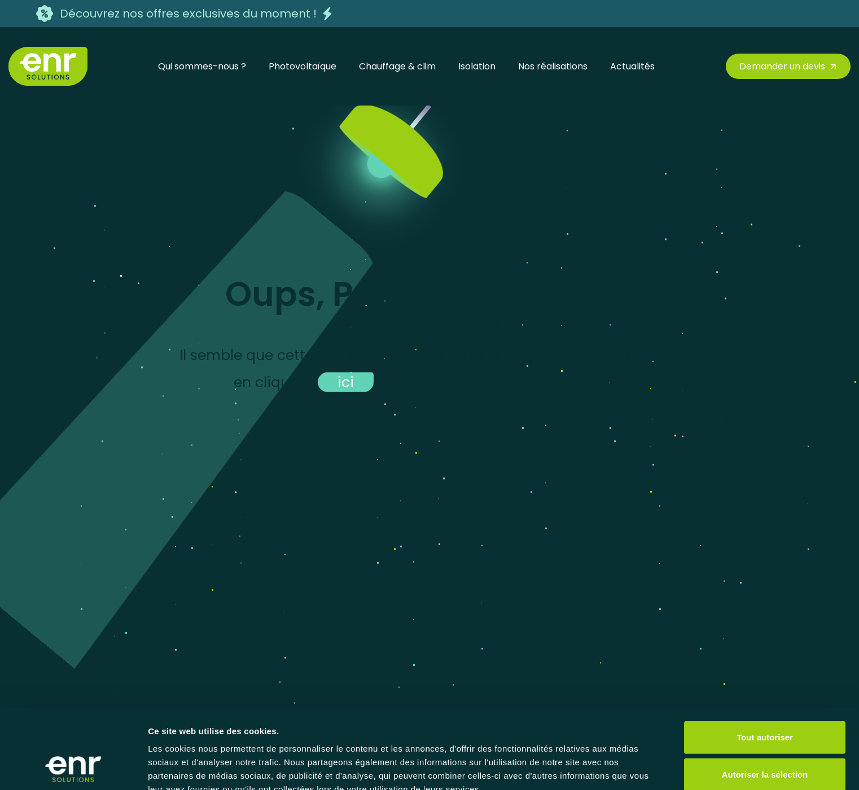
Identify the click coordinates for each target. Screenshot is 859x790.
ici (346, 382)
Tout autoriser (765, 662)
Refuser (765, 736)
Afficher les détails (186, 768)
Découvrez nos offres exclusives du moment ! (188, 13)
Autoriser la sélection (765, 699)
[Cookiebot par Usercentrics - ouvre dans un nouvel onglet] (73, 768)
